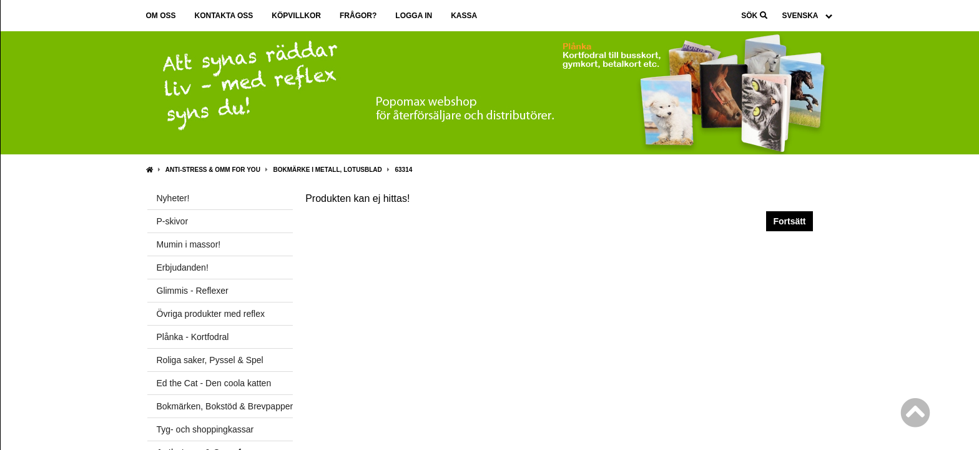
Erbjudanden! (183, 267)
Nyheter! (173, 198)
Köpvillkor (296, 15)
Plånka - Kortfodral (193, 337)
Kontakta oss (224, 15)
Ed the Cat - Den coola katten (214, 383)
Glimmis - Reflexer (193, 291)
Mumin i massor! (189, 244)
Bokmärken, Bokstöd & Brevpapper (225, 406)
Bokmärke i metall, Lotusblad (327, 169)
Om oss (161, 15)
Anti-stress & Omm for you (212, 169)
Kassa (464, 15)
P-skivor (173, 221)
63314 (403, 169)
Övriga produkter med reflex (211, 314)
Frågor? (358, 15)
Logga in (413, 15)
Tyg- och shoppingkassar (205, 429)
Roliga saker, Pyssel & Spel (210, 360)
